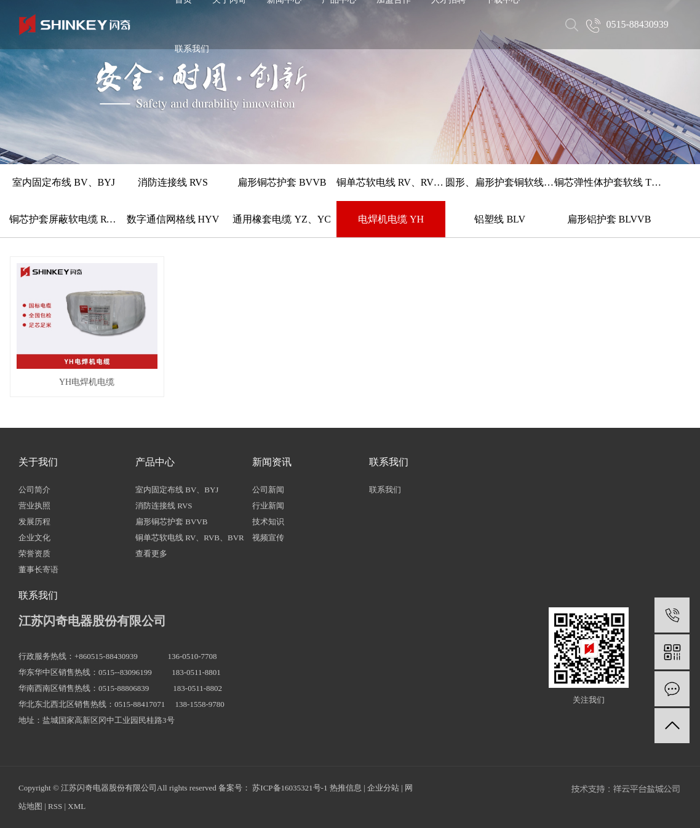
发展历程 (34, 521)
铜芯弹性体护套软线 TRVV (608, 182)
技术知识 (268, 521)
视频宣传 (268, 537)
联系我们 (192, 48)
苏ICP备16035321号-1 (289, 787)
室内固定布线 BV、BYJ (63, 182)
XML (77, 806)
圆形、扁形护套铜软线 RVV (499, 182)
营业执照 (34, 505)
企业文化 (34, 537)
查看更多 (151, 553)
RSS (55, 806)
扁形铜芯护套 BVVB (281, 182)
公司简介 (34, 489)
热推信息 (346, 787)
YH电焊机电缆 (86, 382)
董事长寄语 (38, 569)
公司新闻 (268, 489)
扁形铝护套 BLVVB (609, 219)
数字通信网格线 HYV (173, 219)
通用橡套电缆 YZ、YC (282, 219)
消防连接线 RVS (173, 182)
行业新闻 (268, 505)
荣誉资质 (34, 553)
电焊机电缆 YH (391, 219)
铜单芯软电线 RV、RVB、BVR (390, 182)
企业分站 (383, 787)
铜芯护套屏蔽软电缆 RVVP (63, 219)
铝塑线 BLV (499, 219)
